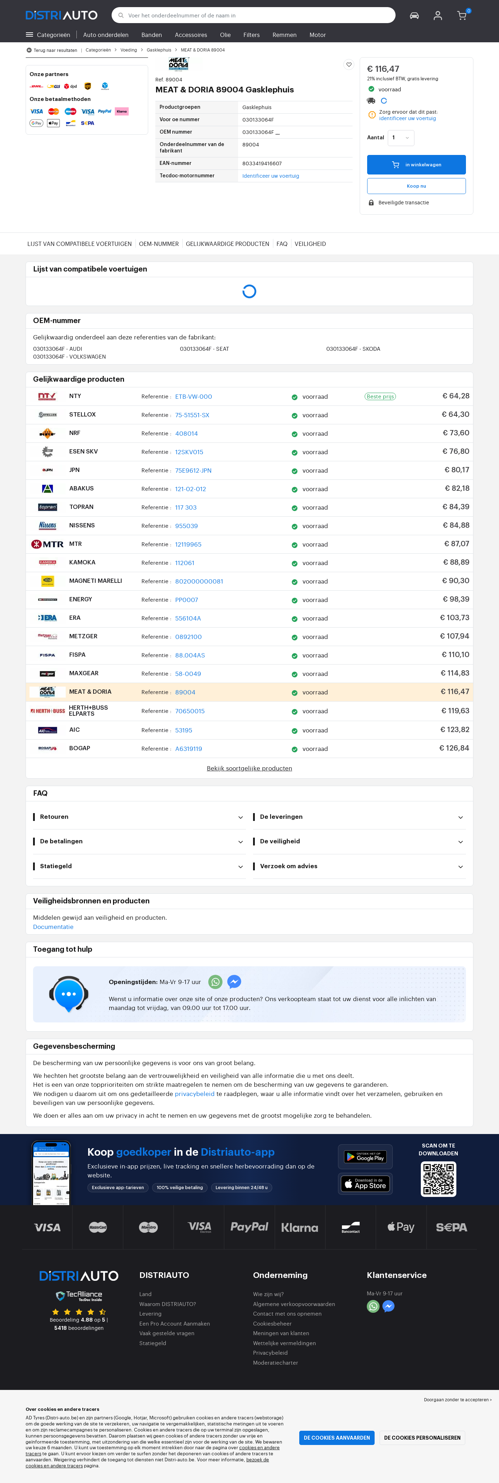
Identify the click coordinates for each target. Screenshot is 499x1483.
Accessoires (191, 34)
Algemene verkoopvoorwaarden (294, 1303)
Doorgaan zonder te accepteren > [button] (458, 1399)
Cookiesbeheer (272, 1323)
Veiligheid (310, 243)
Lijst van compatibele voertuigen (79, 243)
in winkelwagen (416, 164)
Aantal (375, 137)
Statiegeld (152, 1343)
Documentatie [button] (53, 926)
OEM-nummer (159, 243)
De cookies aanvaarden (337, 1437)
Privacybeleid (270, 1352)
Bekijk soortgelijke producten (249, 768)
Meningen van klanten (281, 1333)
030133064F (57, 348)
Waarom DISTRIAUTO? (167, 1303)
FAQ (282, 243)
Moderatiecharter (275, 1362)
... (277, 132)
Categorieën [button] (53, 34)
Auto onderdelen (106, 34)
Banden (151, 34)
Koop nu (416, 186)
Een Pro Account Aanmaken (174, 1323)
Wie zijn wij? (268, 1293)
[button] (414, 15)
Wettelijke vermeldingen (284, 1343)
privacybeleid (195, 1093)
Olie (225, 34)
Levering (150, 1313)
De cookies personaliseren (422, 1437)
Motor (318, 34)
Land (145, 1293)
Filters (251, 34)
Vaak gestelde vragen (166, 1333)
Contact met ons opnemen (287, 1313)
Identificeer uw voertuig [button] (270, 175)
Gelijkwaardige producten (227, 243)
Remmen (285, 34)
